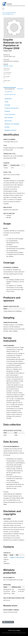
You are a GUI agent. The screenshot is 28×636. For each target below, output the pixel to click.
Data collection (9, 117)
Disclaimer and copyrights (12, 124)
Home (3, 12)
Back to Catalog (8, 622)
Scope (6, 101)
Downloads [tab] (20, 88)
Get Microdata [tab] (8, 91)
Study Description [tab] (10, 89)
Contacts (7, 127)
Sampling (7, 111)
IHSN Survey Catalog (14, 630)
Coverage (7, 105)
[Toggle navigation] (3, 8)
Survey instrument (10, 114)
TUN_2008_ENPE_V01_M (7, 14)
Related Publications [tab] (10, 94)
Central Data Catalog (11, 12)
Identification (8, 98)
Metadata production (10, 130)
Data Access (8, 120)
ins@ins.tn (13, 557)
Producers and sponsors (12, 108)
